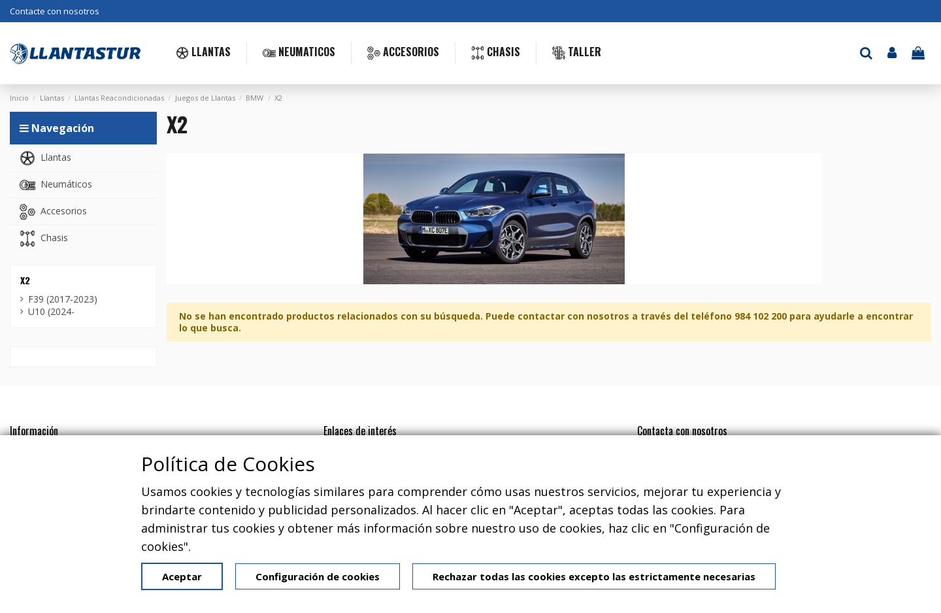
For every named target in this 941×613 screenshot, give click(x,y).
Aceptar (182, 576)
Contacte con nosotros (54, 11)
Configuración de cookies (318, 576)
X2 (25, 280)
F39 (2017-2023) (62, 299)
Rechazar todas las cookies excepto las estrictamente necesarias (594, 576)
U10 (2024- (51, 312)
